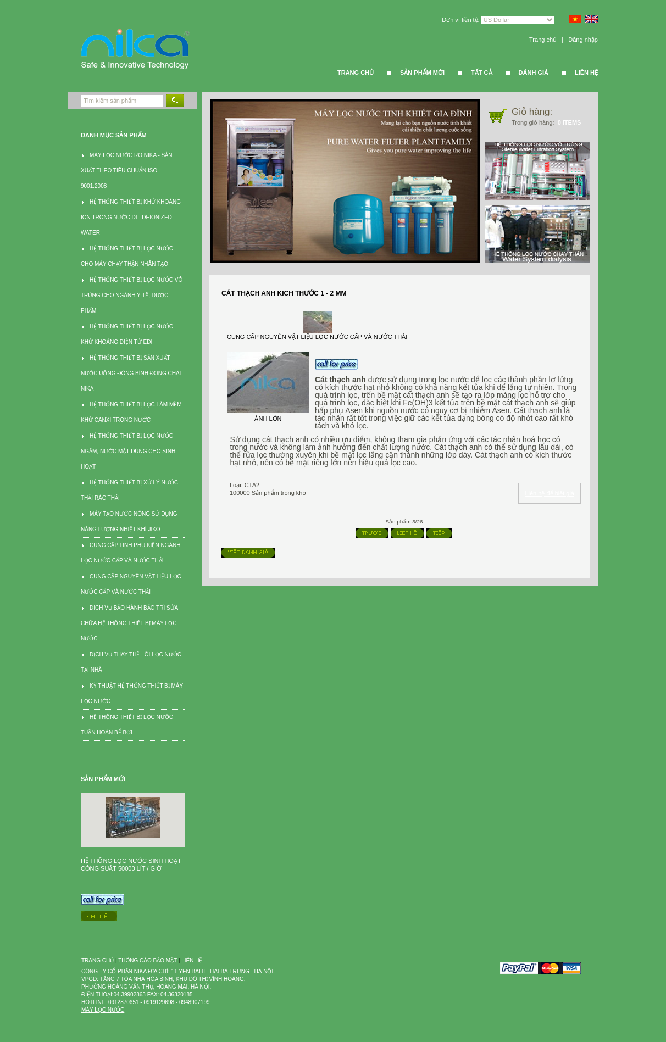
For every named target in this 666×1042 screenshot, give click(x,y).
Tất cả (481, 72)
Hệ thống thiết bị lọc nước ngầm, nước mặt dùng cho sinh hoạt (128, 451)
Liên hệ (586, 72)
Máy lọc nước (102, 1010)
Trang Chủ (355, 72)
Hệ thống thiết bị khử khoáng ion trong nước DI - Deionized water (131, 217)
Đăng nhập (583, 39)
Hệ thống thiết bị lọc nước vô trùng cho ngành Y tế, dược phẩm (131, 295)
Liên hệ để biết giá (549, 493)
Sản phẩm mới (422, 72)
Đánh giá (533, 72)
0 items (569, 122)
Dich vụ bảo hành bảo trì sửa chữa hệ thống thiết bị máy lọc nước (129, 623)
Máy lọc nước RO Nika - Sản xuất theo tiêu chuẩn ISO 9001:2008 (126, 170)
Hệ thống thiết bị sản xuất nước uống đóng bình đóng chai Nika (131, 373)
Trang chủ (543, 39)
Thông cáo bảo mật (147, 960)
